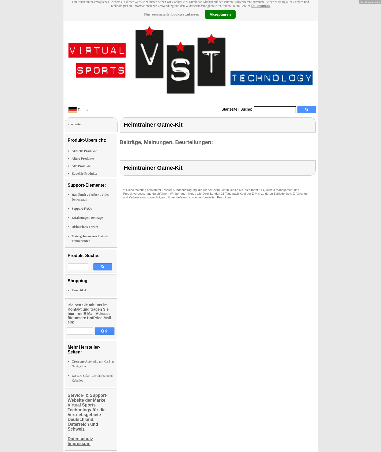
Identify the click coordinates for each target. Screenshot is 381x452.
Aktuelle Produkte (84, 151)
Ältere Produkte (83, 158)
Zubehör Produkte (84, 173)
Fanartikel (79, 290)
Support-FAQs (82, 208)
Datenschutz (260, 6)
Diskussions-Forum (85, 227)
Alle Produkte (81, 166)
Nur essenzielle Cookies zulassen (171, 14)
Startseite (229, 109)
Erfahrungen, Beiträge (87, 218)
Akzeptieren (220, 14)
